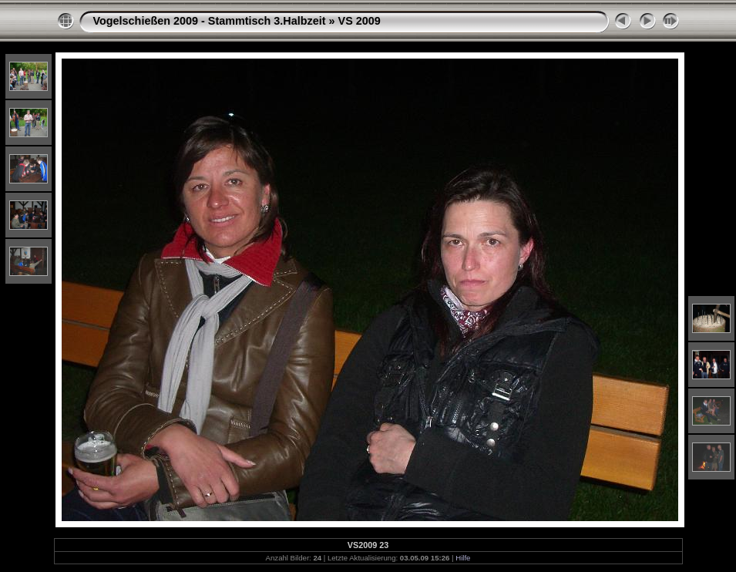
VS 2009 (359, 21)
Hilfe (462, 557)
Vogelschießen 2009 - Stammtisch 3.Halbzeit (209, 21)
